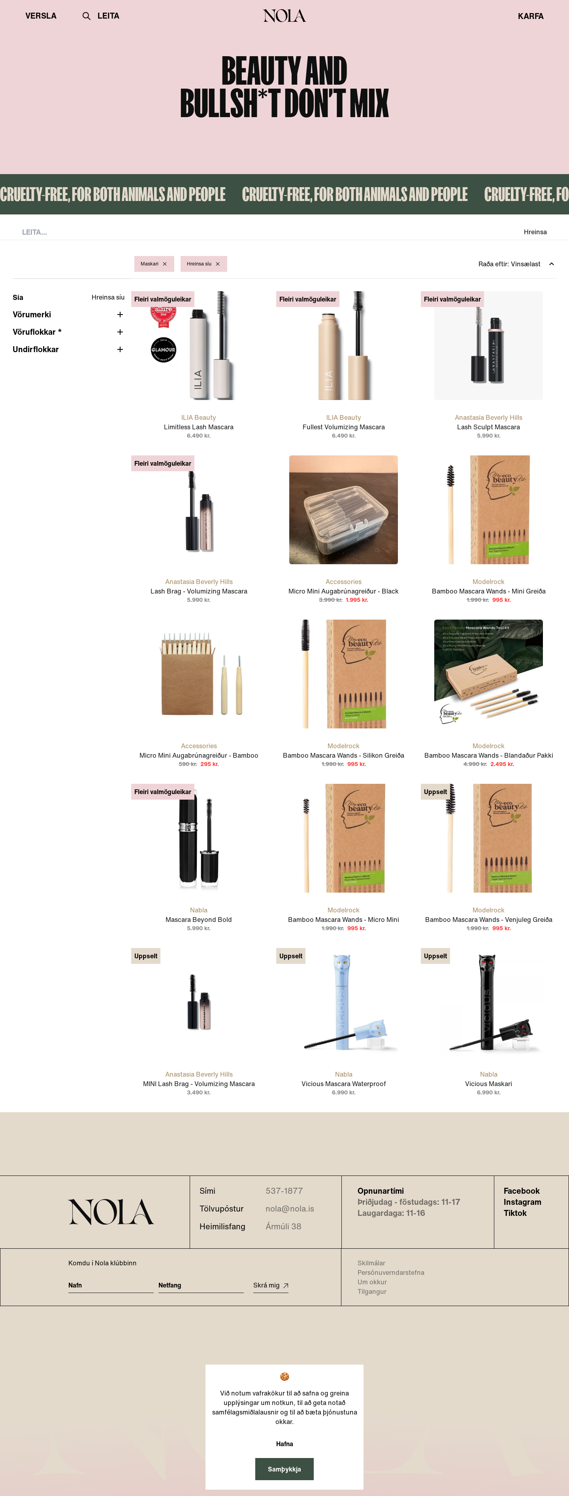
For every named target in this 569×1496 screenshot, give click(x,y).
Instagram (522, 1202)
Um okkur (367, 1282)
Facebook (522, 1190)
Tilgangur (367, 1291)
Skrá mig (270, 1285)
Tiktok (515, 1213)
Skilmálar (366, 1263)
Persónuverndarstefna (386, 1272)
